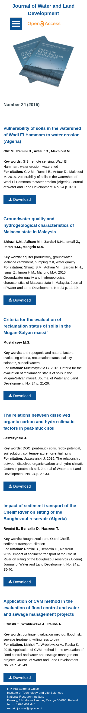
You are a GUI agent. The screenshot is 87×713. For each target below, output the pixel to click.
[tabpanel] (43, 9)
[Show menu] (16, 23)
